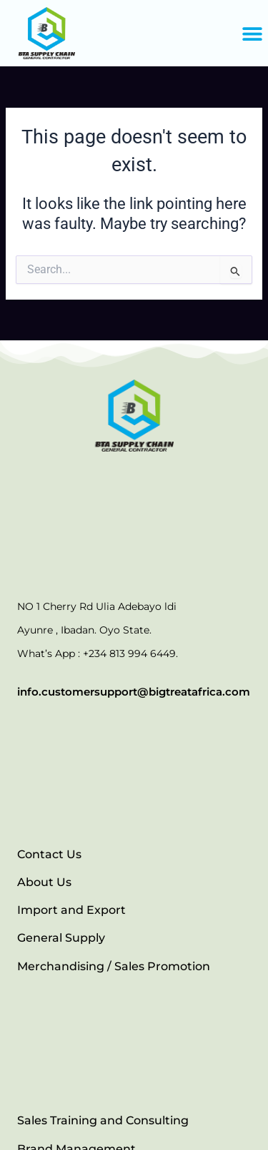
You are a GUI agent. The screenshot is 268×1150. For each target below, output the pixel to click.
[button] (252, 33)
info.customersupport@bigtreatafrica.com (133, 691)
